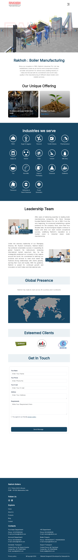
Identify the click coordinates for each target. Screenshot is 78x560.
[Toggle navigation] (68, 4)
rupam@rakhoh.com (17, 551)
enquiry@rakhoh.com (50, 541)
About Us (10, 512)
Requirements (15, 401)
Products (10, 515)
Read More (13, 116)
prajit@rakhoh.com (49, 551)
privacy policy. (32, 417)
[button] (76, 30)
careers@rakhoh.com (50, 534)
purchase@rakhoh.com (19, 534)
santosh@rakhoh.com (18, 541)
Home (10, 509)
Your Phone (14, 378)
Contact (10, 521)
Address (13, 392)
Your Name (14, 370)
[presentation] (24, 422)
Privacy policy (12, 556)
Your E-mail (14, 385)
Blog (9, 518)
